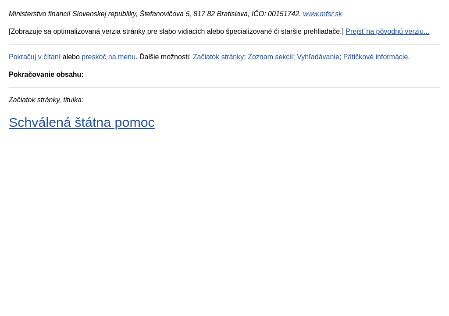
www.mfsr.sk (322, 14)
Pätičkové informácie (375, 57)
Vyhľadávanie (318, 57)
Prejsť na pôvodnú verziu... (387, 31)
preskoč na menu (108, 57)
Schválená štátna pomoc (82, 122)
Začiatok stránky (218, 57)
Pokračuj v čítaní (35, 57)
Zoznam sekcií (270, 57)
